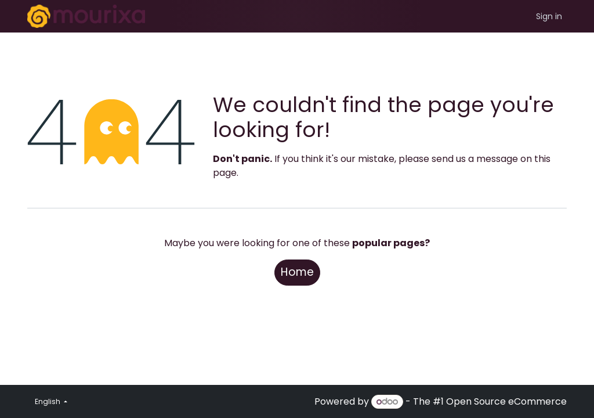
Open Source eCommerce (506, 401)
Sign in (549, 16)
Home (297, 272)
